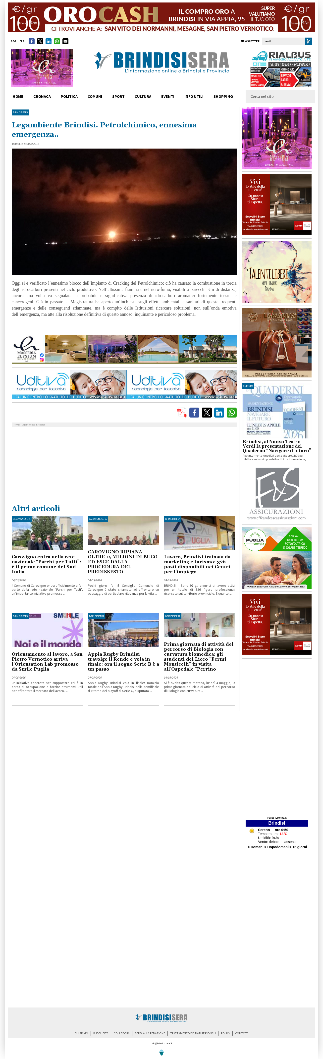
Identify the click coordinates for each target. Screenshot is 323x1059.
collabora (122, 1033)
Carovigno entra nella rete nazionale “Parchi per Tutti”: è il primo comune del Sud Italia (46, 564)
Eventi (167, 96)
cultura (143, 96)
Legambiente (28, 424)
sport (118, 96)
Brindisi (40, 424)
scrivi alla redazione (150, 1033)
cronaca (42, 96)
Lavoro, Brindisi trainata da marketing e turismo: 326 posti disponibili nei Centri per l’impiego (197, 564)
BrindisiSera (20, 112)
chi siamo (81, 1033)
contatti (242, 1033)
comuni (95, 96)
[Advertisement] (124, 467)
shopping (223, 96)
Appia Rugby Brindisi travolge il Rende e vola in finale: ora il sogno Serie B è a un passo (123, 661)
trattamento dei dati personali (193, 1033)
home (18, 96)
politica (69, 96)
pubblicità (100, 1033)
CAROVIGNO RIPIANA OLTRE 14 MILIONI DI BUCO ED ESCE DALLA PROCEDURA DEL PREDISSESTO (123, 562)
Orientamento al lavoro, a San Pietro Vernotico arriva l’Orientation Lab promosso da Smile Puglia (47, 661)
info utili (194, 96)
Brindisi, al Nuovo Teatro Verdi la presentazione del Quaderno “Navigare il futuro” (277, 446)
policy (225, 1033)
